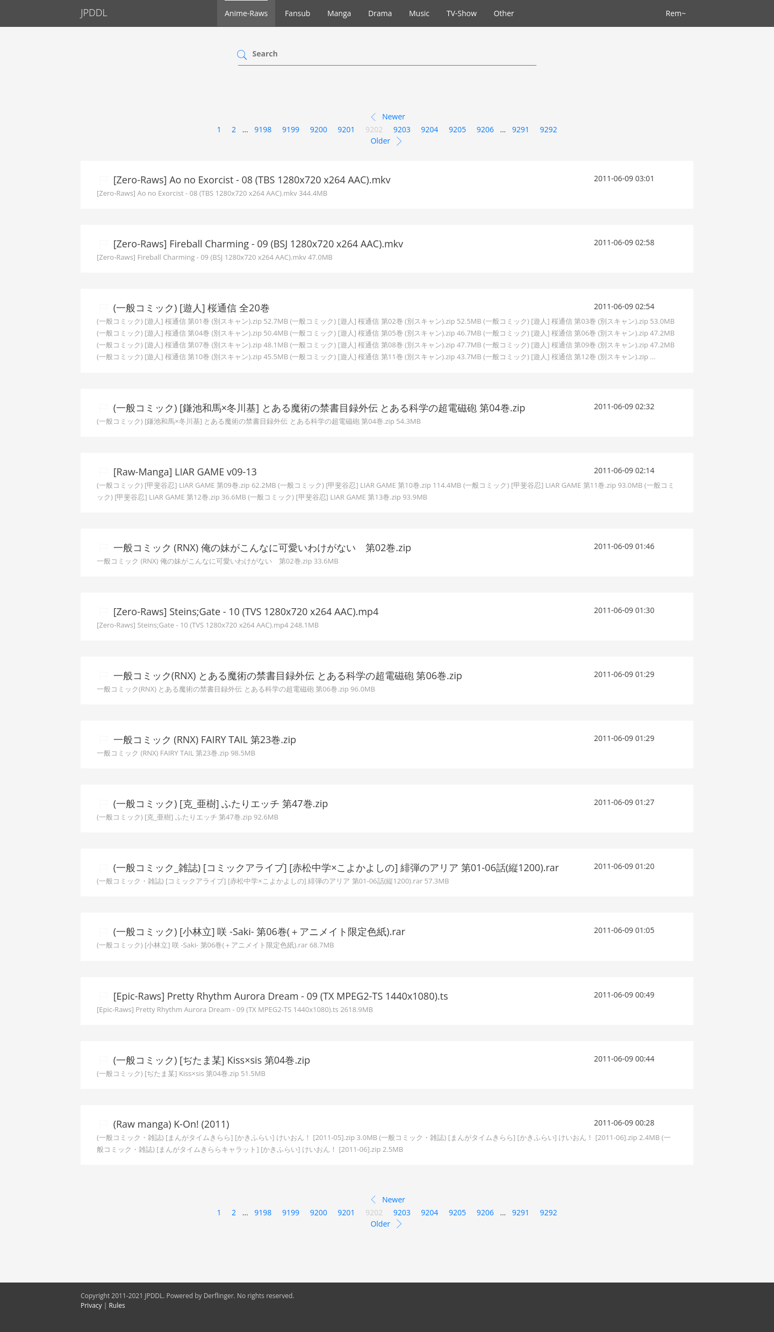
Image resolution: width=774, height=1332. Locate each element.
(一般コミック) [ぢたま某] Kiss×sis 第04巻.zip (210, 1059)
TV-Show (462, 13)
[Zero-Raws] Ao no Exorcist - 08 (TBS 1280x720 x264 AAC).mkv (251, 179)
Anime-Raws (246, 13)
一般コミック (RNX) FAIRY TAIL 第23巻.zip (203, 739)
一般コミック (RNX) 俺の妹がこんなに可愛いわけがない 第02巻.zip (261, 547)
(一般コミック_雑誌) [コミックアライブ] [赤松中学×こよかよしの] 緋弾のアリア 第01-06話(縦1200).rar (335, 867)
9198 (262, 129)
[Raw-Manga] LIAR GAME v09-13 (184, 471)
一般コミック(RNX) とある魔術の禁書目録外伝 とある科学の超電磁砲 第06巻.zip (286, 675)
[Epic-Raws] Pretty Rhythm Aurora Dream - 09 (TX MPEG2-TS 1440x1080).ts (279, 995)
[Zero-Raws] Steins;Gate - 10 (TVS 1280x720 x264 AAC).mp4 (244, 611)
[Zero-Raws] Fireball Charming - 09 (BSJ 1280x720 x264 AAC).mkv (257, 243)
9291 (520, 129)
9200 (318, 129)
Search (265, 53)
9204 (429, 129)
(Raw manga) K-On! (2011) (170, 1123)
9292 (548, 129)
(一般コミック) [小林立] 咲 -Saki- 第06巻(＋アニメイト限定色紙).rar (258, 931)
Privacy (91, 1305)
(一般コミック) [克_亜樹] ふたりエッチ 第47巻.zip (219, 803)
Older (386, 141)
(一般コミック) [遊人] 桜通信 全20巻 (190, 307)
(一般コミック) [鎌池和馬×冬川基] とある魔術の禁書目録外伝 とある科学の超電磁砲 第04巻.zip (318, 407)
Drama (380, 13)
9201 (346, 129)
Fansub (297, 13)
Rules (117, 1305)
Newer (387, 117)
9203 (402, 129)
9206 (485, 129)
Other (503, 13)
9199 (290, 129)
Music (419, 13)
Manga (339, 13)
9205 (457, 129)
